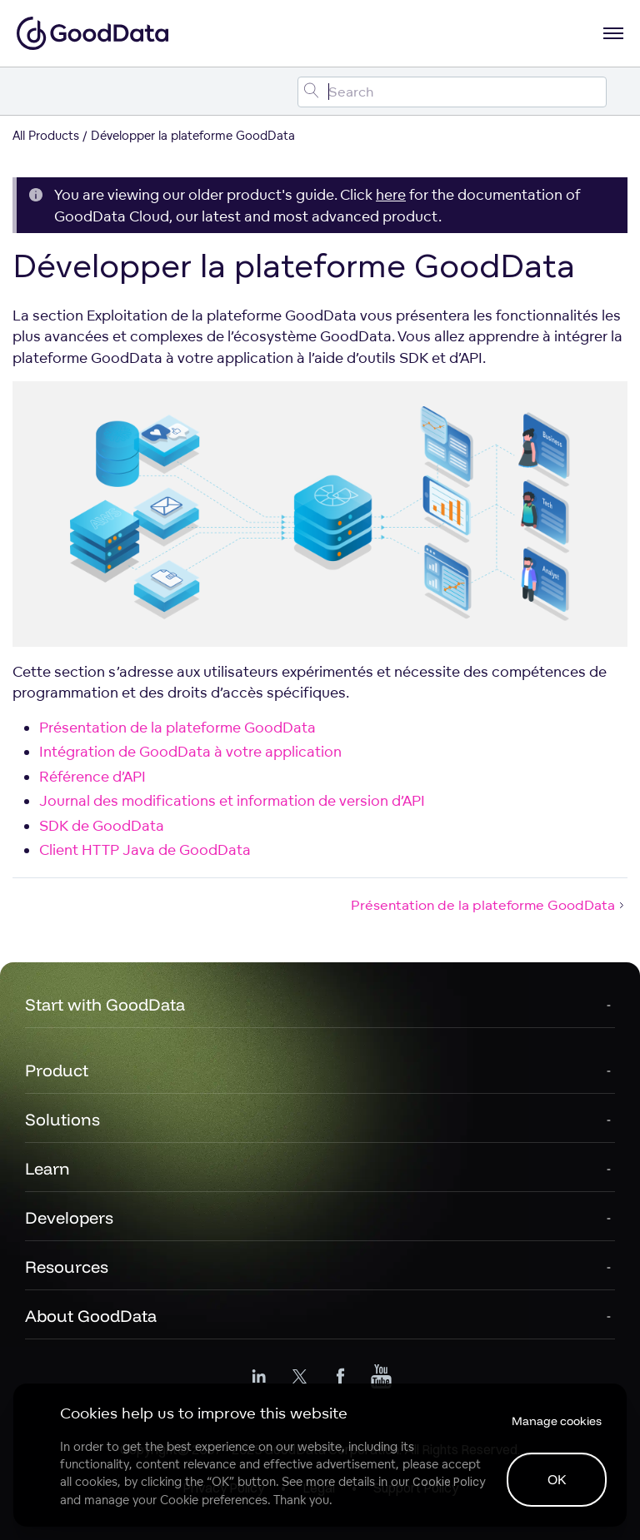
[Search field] (452, 92)
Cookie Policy (448, 1481)
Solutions (62, 1119)
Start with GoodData (105, 1004)
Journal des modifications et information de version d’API (232, 800)
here (391, 194)
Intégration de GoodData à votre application (190, 751)
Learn (47, 1168)
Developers (69, 1217)
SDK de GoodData (101, 825)
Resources (66, 1266)
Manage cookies (557, 1420)
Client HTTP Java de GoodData (145, 849)
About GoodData (91, 1315)
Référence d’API (92, 776)
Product (56, 1070)
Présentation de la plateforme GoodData (177, 727)
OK (557, 1479)
